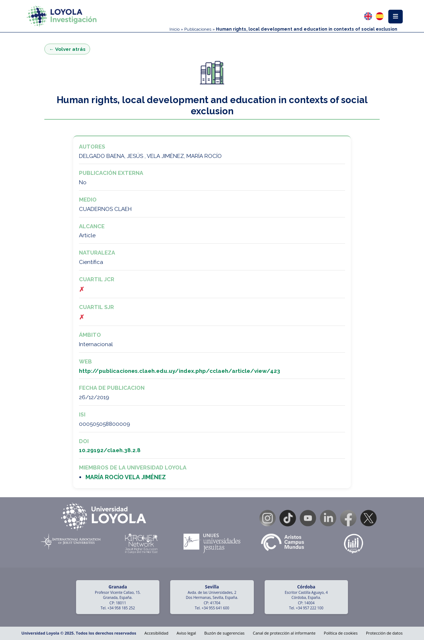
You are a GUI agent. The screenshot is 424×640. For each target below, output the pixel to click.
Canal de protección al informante (284, 633)
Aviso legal (186, 633)
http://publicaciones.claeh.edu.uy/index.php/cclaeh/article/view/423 (179, 371)
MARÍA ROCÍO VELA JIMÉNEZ (125, 477)
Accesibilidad (156, 633)
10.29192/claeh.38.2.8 (110, 450)
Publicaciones (197, 29)
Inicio (174, 29)
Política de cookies (341, 633)
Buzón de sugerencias (224, 633)
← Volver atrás (67, 49)
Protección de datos (384, 633)
